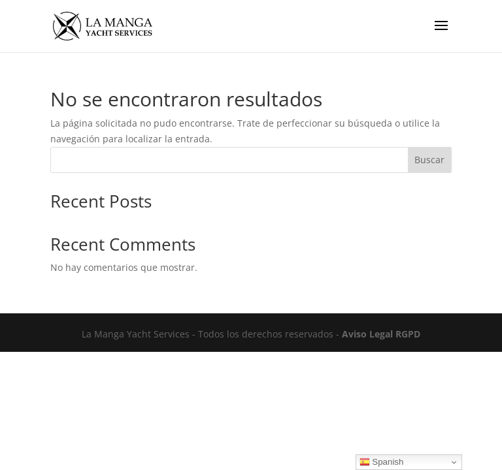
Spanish (382, 462)
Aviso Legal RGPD (381, 334)
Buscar (429, 159)
